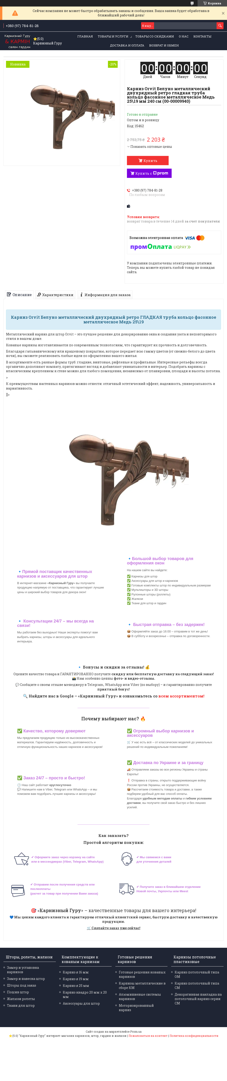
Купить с (151, 173)
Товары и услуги (113, 36)
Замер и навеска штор (26, 978)
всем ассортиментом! (181, 696)
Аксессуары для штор (81, 1003)
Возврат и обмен (164, 45)
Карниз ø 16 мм (76, 972)
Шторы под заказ (21, 985)
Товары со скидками (154, 36)
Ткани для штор (21, 1005)
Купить (150, 160)
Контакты (202, 36)
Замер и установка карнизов (23, 969)
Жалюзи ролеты (21, 999)
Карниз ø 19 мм (76, 979)
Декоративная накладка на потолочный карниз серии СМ (198, 998)
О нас (184, 36)
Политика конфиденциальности (194, 1036)
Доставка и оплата (127, 45)
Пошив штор (18, 992)
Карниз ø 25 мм (76, 985)
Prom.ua (136, 1031)
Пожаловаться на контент (148, 1036)
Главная (85, 36)
